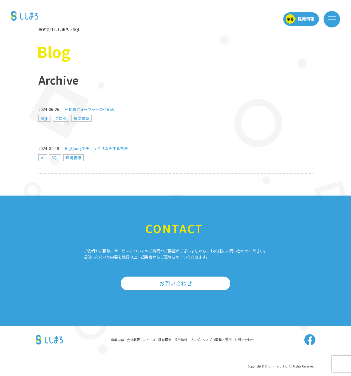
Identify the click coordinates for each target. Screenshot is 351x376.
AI (42, 158)
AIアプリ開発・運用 (217, 339)
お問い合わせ (175, 283)
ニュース (149, 339)
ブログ (61, 118)
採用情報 (180, 339)
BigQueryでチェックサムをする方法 (96, 148)
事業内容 (117, 339)
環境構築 (81, 118)
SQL (44, 118)
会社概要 (133, 339)
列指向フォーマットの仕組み (90, 109)
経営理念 (164, 339)
